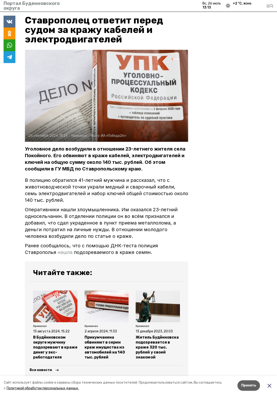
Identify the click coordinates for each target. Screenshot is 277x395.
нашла (65, 252)
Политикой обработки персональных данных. (43, 388)
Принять (248, 385)
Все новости (41, 370)
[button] (106, 96)
